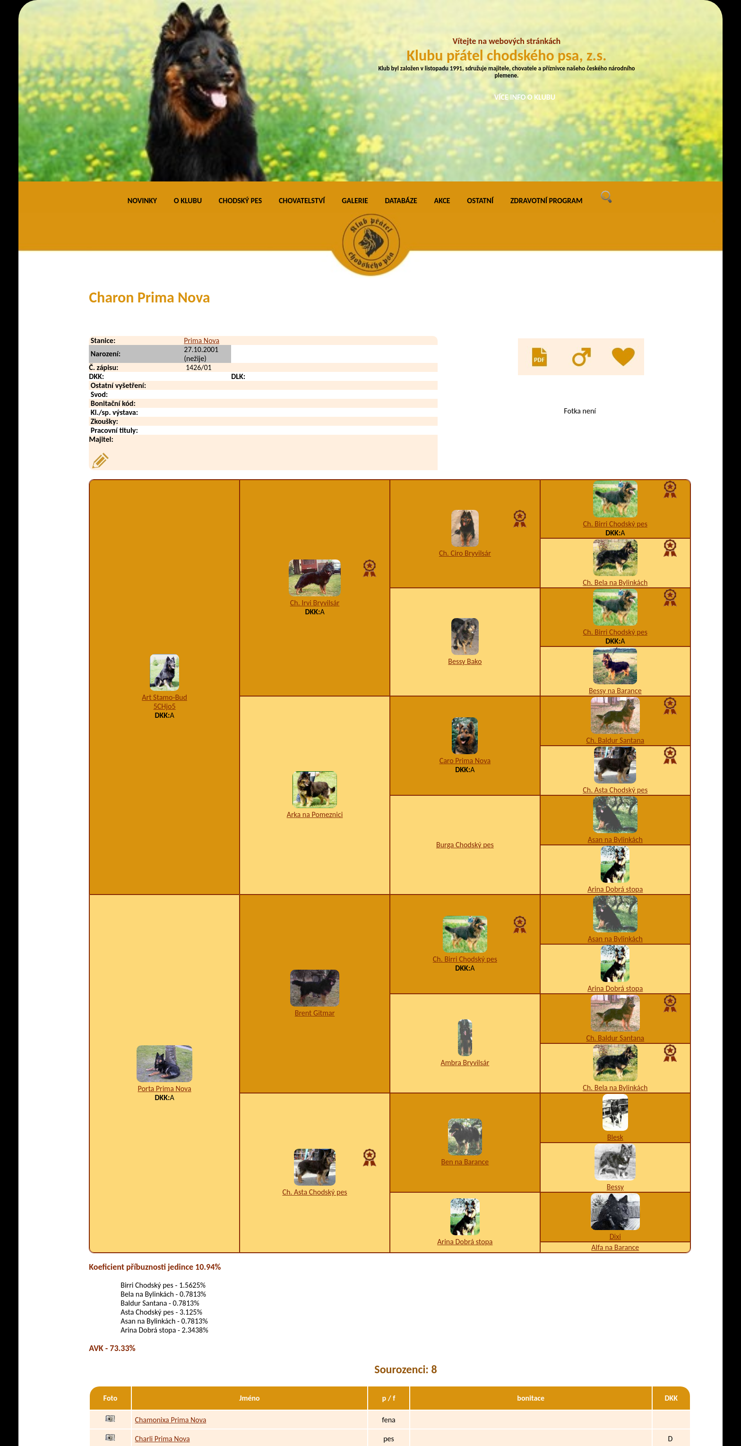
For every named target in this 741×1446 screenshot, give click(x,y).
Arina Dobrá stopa (615, 716)
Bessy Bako (465, 488)
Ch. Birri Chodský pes (615, 350)
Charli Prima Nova (162, 1266)
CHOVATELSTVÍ (302, 28)
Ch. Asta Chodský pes (615, 616)
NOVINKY (142, 28)
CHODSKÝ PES (240, 28)
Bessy (615, 1013)
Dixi (615, 1063)
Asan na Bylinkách (615, 666)
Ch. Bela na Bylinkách (615, 409)
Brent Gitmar (315, 840)
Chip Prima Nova (160, 1322)
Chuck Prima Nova (163, 1379)
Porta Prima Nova (164, 915)
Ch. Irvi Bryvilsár (315, 429)
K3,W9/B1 (454, 1341)
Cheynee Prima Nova (167, 1304)
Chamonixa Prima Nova (171, 1247)
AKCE (442, 28)
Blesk (615, 964)
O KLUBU (188, 28)
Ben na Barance (465, 989)
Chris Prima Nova (161, 1360)
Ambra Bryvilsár (465, 890)
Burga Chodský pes (465, 672)
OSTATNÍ (480, 28)
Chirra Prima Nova (163, 1341)
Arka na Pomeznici (315, 641)
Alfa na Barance (615, 1074)
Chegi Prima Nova (162, 1285)
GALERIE (355, 28)
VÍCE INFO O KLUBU (525, 97)
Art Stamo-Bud (164, 524)
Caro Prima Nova (465, 587)
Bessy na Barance (615, 517)
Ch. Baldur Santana (615, 567)
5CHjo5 (165, 533)
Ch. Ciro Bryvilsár (465, 380)
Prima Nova (201, 167)
